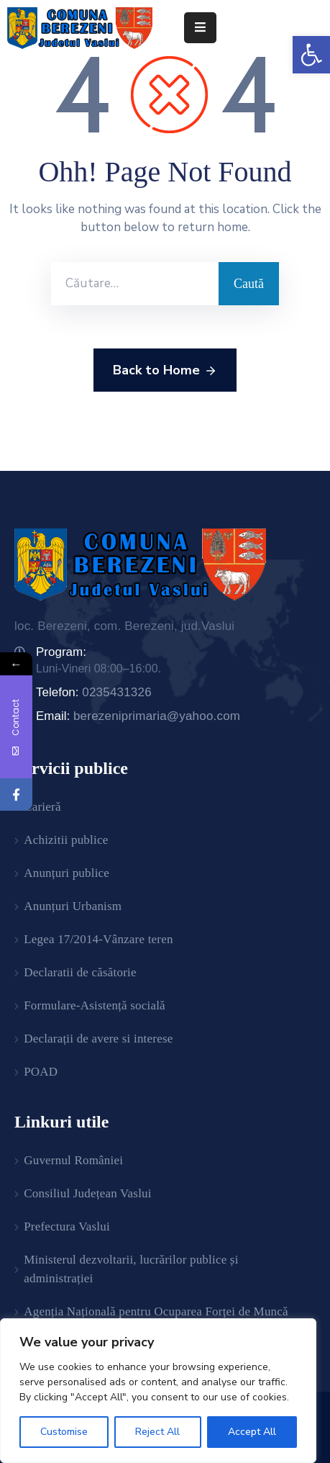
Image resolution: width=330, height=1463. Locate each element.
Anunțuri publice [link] (66, 873)
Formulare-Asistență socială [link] (94, 1005)
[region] (158, 1390)
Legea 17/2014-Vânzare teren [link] (98, 939)
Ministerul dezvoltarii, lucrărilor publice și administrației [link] (131, 1269)
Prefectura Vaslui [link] (67, 1226)
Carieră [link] (42, 807)
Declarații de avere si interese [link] (98, 1038)
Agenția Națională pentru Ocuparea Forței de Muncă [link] (156, 1311)
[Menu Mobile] (200, 27)
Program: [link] (61, 652)
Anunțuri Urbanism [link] (73, 906)
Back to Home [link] (165, 370)
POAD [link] (41, 1072)
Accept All (252, 1432)
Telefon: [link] (94, 692)
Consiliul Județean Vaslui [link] (88, 1193)
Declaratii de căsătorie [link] (80, 972)
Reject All (157, 1432)
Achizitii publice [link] (66, 840)
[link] (311, 54)
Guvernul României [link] (73, 1160)
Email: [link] (138, 716)
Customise (64, 1432)
